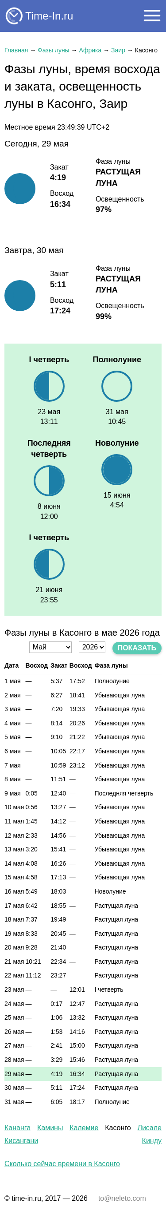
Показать (137, 648)
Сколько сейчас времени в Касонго (62, 1163)
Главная (16, 50)
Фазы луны (53, 50)
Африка (90, 50)
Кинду (152, 1140)
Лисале (149, 1128)
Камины (50, 1128)
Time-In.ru (49, 16)
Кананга (17, 1128)
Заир (118, 50)
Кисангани (21, 1140)
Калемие (83, 1128)
